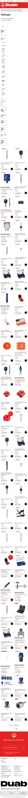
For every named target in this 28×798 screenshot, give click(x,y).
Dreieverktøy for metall (3, 50)
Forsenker (3, 55)
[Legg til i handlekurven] (12, 169)
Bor (3, 42)
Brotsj (3, 45)
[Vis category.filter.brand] (3, 122)
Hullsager (3, 81)
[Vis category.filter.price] (3, 136)
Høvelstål (3, 77)
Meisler (3, 85)
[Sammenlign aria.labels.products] (4, 169)
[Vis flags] (3, 116)
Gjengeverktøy (3, 72)
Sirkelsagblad (3, 94)
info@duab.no (17, 768)
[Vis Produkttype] (3, 142)
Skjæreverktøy (3, 39)
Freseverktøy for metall (3, 61)
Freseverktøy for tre (3, 67)
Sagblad (3, 89)
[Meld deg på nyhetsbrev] (23, 747)
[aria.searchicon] (1, 9)
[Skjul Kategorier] (3, 31)
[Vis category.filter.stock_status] (3, 129)
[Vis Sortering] (3, 110)
